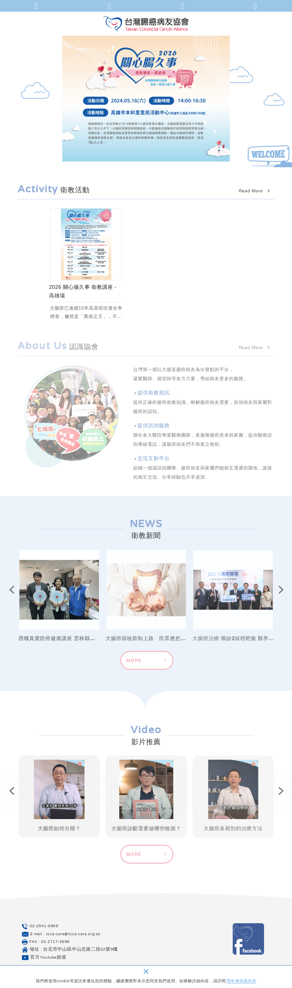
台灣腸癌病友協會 (146, 23)
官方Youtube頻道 (48, 958)
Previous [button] (6, 591)
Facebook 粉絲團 (248, 939)
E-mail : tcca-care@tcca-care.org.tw (65, 934)
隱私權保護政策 (241, 981)
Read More (256, 191)
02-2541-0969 (44, 926)
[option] (146, 99)
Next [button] (275, 591)
